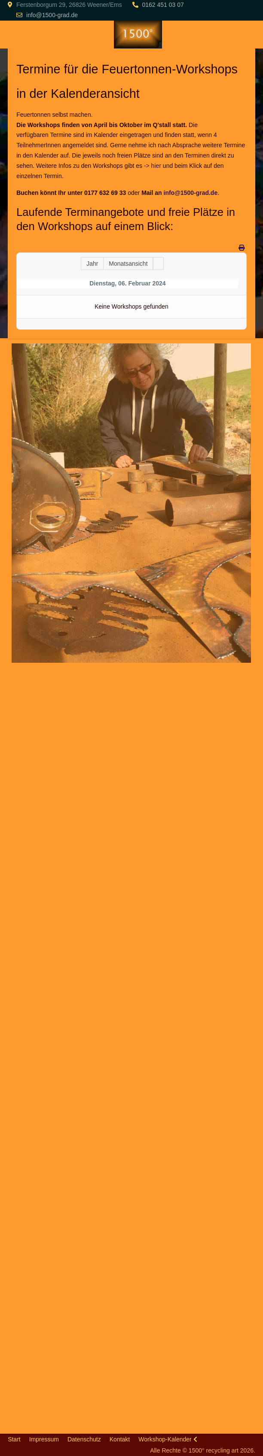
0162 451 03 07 (162, 4)
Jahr (92, 263)
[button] (131, 503)
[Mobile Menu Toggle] (14, 34)
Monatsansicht (128, 263)
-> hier (152, 165)
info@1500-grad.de (52, 15)
